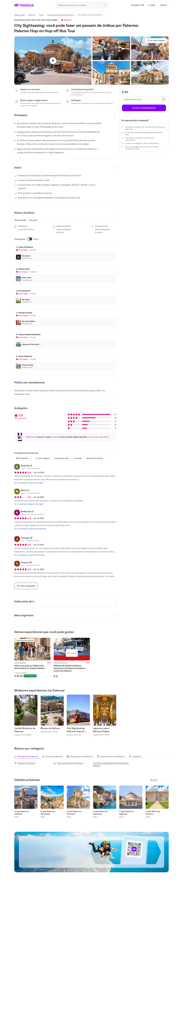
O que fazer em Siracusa (74, 812)
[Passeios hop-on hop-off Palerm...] (60, 15)
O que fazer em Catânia (21, 812)
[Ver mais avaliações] (26, 586)
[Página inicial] (19, 15)
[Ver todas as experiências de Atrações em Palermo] (111, 764)
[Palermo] (31, 15)
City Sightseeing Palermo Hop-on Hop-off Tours (76, 730)
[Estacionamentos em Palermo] (68, 763)
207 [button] (69, 20)
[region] (27, 220)
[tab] (20, 220)
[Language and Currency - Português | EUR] (137, 5)
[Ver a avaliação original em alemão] (29, 555)
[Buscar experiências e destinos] (82, 5)
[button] (151, 5)
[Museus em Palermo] (24, 763)
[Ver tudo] (153, 779)
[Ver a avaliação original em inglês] (28, 482)
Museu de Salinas (50, 728)
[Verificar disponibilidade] (144, 108)
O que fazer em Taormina (48, 812)
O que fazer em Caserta (153, 812)
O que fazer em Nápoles (126, 812)
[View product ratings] (66, 20)
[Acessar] (164, 5)
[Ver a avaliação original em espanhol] (30, 528)
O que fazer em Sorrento (100, 812)
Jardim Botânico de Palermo (24, 730)
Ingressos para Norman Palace (101, 730)
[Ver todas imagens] (156, 40)
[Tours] (41, 15)
